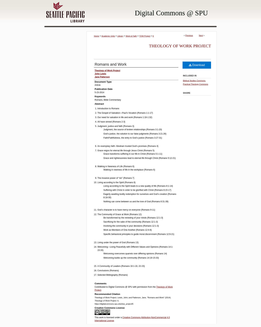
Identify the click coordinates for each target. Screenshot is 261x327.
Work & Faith (131, 36)
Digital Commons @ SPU (171, 13)
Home (96, 36)
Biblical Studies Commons (194, 81)
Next (201, 35)
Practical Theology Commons (195, 84)
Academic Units (108, 36)
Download (197, 65)
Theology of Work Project (180, 46)
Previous (189, 35)
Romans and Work (111, 64)
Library (120, 36)
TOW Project (144, 36)
